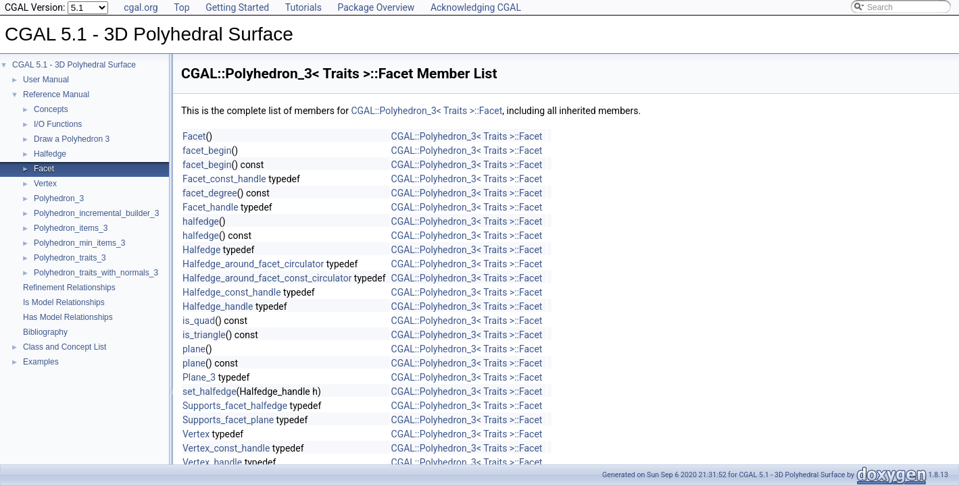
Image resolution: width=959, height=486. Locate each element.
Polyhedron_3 (59, 198)
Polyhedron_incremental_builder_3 (96, 213)
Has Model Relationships (68, 317)
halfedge (200, 221)
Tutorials (303, 7)
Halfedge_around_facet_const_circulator (266, 278)
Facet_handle (210, 207)
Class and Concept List (64, 347)
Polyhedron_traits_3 (70, 258)
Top (182, 7)
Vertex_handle (212, 462)
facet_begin (206, 150)
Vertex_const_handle (226, 448)
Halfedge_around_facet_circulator (253, 264)
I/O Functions (58, 124)
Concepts (51, 109)
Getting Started (237, 7)
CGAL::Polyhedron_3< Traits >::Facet (426, 110)
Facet (44, 168)
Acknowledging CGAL (476, 7)
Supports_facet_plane (228, 419)
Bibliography (45, 332)
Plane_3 (199, 377)
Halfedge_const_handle (231, 292)
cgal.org (140, 7)
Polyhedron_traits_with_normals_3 (96, 272)
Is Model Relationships (64, 302)
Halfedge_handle (217, 306)
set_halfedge (209, 391)
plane (193, 349)
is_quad (198, 320)
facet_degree (209, 193)
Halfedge (50, 154)
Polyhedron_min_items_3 (79, 243)
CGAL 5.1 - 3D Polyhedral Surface (74, 65)
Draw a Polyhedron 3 (71, 139)
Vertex (45, 183)
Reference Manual (56, 94)
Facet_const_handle (224, 178)
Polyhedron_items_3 (70, 228)
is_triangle (204, 334)
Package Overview (375, 7)
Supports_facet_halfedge (234, 405)
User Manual (46, 79)
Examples (41, 362)
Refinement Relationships (69, 287)
